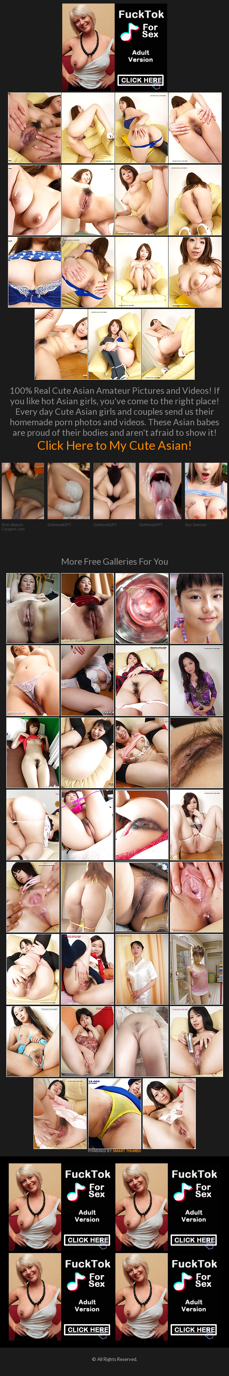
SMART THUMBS (127, 1151)
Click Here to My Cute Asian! (114, 445)
